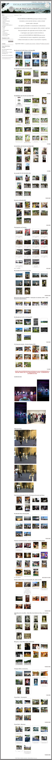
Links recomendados (6, 34)
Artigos (4, 27)
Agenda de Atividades (6, 21)
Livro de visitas (5, 35)
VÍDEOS (38, 43)
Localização (5, 19)
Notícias (4, 22)
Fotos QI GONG (6, 30)
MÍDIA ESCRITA (45, 43)
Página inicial (16, 15)
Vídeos (4, 31)
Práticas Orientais (6, 23)
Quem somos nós (5, 18)
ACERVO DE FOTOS (30, 43)
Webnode (35, 758)
